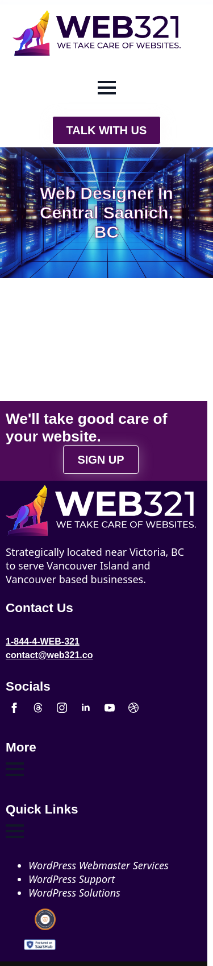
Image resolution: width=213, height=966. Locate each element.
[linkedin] (85, 707)
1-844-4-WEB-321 (43, 641)
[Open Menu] (107, 88)
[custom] (38, 707)
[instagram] (61, 707)
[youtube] (109, 707)
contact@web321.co (49, 655)
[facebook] (14, 707)
